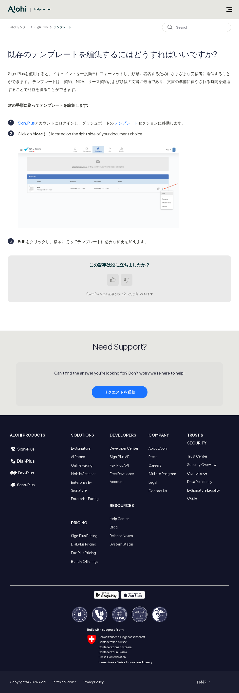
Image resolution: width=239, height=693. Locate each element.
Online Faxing (81, 465)
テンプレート (63, 27)
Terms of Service (64, 682)
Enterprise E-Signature (81, 486)
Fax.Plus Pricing (83, 552)
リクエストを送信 (119, 400)
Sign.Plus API (120, 456)
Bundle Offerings (84, 561)
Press (152, 456)
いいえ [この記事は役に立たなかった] (126, 280)
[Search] (196, 27)
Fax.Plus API (119, 465)
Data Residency (199, 481)
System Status (122, 544)
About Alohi (157, 448)
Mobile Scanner (83, 473)
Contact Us (157, 490)
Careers (154, 465)
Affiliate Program (162, 473)
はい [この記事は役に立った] (113, 280)
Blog (114, 527)
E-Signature (81, 448)
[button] (203, 682)
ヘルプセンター (18, 27)
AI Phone (78, 456)
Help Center (119, 518)
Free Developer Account (122, 477)
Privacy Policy (93, 682)
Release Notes (121, 535)
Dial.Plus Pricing (83, 544)
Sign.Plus (41, 27)
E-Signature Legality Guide (203, 494)
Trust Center (197, 456)
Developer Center (124, 448)
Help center (42, 9)
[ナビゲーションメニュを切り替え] (229, 9)
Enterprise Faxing (85, 498)
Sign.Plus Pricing (84, 535)
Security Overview (201, 464)
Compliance (197, 473)
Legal (152, 482)
